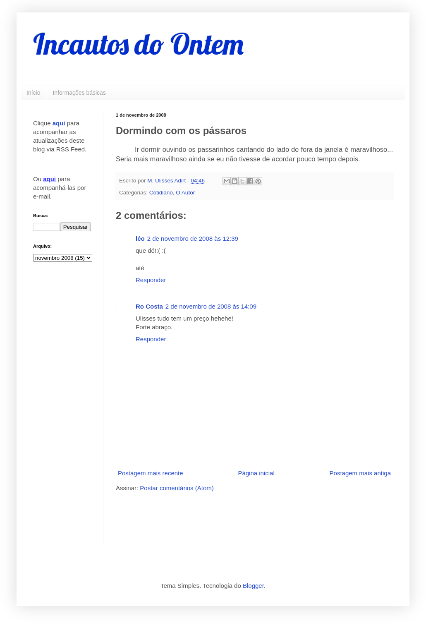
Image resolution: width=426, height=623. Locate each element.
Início (33, 92)
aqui (59, 123)
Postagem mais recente (150, 473)
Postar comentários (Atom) (176, 487)
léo (140, 238)
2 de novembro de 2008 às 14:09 (210, 306)
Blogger (253, 585)
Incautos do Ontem (138, 44)
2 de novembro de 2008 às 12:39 (192, 238)
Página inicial (256, 473)
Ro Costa (149, 306)
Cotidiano (161, 192)
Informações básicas (79, 92)
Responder (151, 279)
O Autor (185, 192)
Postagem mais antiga (360, 473)
